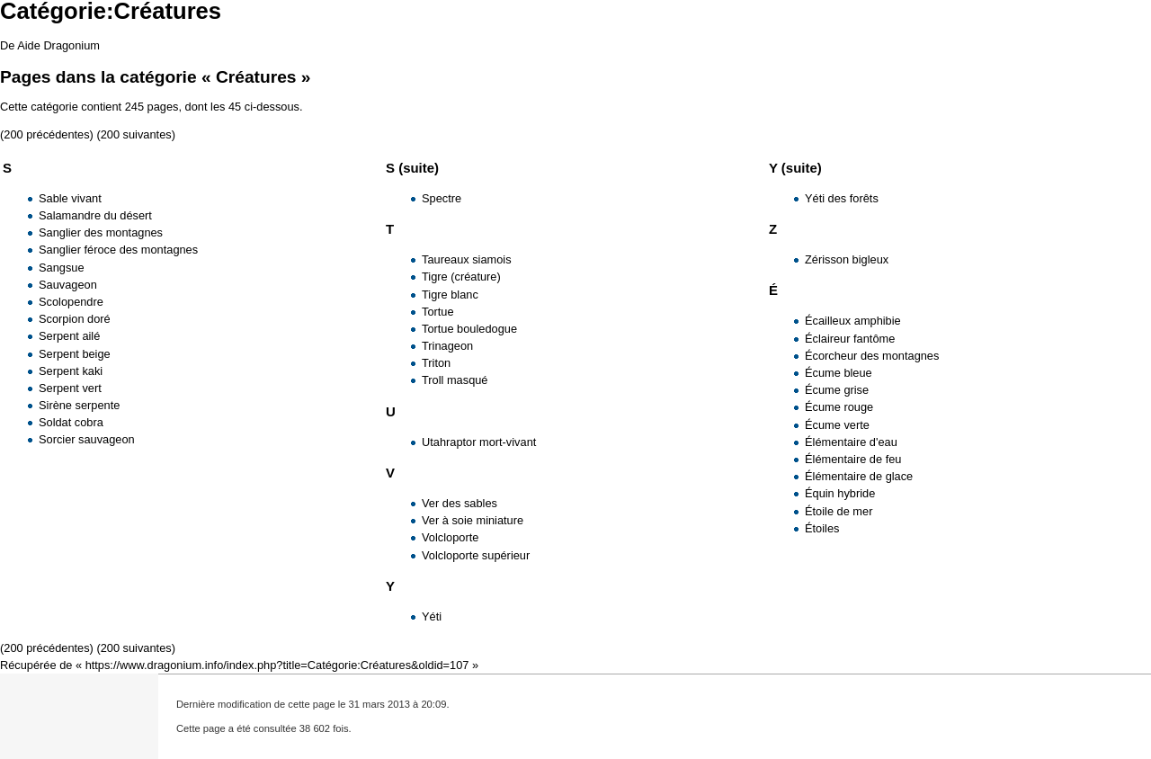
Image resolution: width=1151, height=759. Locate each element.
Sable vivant (70, 198)
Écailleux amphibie (853, 320)
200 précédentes (46, 134)
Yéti (432, 616)
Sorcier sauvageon (87, 439)
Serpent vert (70, 388)
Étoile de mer (838, 511)
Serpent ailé (69, 336)
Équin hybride (840, 493)
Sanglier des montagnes (101, 232)
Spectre (441, 198)
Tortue (438, 311)
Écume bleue (838, 373)
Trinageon (447, 346)
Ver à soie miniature (472, 520)
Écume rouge (839, 407)
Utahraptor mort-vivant (479, 442)
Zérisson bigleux (846, 259)
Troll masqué (455, 380)
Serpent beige (75, 354)
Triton (436, 363)
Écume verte (837, 425)
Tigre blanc (450, 294)
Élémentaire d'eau (851, 442)
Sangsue (62, 267)
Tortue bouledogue (469, 328)
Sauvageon (68, 284)
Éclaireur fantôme (850, 338)
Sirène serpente (79, 405)
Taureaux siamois (467, 259)
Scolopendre (71, 301)
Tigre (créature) (461, 276)
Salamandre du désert (95, 215)
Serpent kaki (71, 371)
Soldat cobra (71, 422)
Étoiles (822, 528)
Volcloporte (450, 537)
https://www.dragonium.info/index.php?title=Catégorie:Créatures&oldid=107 (277, 665)
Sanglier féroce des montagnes (118, 249)
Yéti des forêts (842, 198)
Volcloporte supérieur (476, 555)
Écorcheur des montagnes (872, 355)
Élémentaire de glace (859, 476)
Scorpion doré (75, 319)
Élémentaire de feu (853, 459)
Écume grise (837, 390)
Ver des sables (459, 503)
